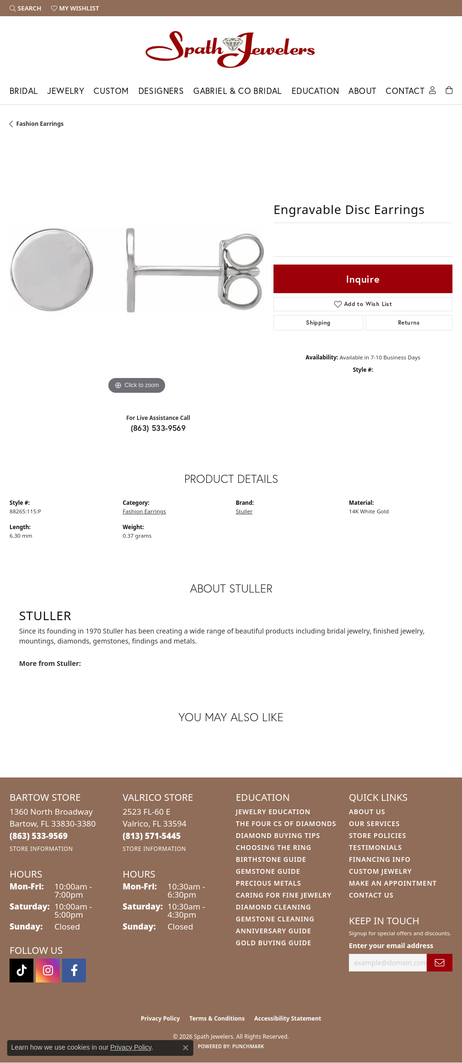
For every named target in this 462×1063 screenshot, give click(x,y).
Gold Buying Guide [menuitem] (273, 942)
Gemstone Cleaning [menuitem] (275, 918)
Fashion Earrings (39, 124)
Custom (111, 90)
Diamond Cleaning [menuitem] (273, 906)
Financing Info (379, 859)
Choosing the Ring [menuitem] (273, 847)
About (362, 90)
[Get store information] (41, 849)
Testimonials (375, 847)
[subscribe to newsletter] (439, 962)
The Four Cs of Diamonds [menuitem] (286, 823)
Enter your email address (391, 945)
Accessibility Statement (287, 1018)
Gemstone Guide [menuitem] (268, 871)
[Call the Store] (39, 835)
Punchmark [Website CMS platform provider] (248, 1046)
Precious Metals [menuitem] (268, 883)
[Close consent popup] (186, 1048)
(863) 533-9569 (158, 428)
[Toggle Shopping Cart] (449, 89)
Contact (405, 90)
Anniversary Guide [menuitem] (273, 930)
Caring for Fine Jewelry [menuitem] (284, 894)
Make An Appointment (393, 883)
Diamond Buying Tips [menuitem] (278, 835)
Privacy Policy (160, 1018)
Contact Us (371, 894)
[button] (26, 8)
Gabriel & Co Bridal (237, 90)
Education (315, 90)
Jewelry (65, 90)
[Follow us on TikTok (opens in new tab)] (21, 970)
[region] (137, 270)
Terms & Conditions (217, 1018)
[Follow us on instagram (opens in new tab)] (48, 970)
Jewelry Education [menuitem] (273, 811)
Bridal (24, 90)
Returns (409, 322)
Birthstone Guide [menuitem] (271, 859)
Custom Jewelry (380, 871)
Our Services (374, 823)
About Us (367, 811)
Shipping (318, 322)
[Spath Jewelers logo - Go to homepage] (231, 49)
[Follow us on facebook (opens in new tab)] (74, 970)
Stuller (244, 511)
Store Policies (377, 835)
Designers (161, 90)
